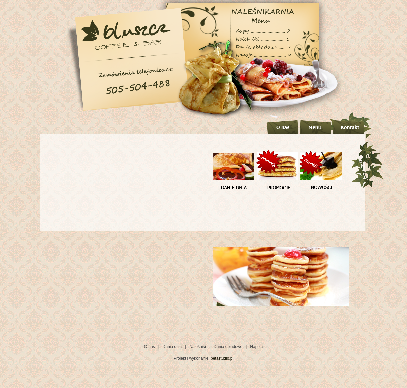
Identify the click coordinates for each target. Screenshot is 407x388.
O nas (149, 346)
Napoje (256, 346)
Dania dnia (172, 346)
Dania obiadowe (228, 346)
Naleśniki (197, 346)
